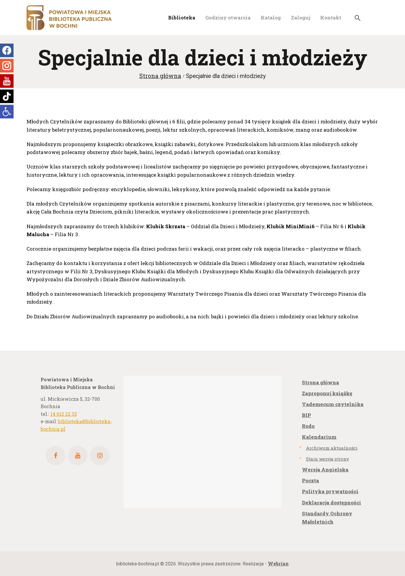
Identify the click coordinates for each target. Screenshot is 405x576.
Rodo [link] (308, 426)
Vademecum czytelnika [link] (332, 404)
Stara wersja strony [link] (327, 459)
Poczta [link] (310, 480)
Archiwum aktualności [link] (332, 448)
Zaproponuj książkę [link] (327, 393)
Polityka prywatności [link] (330, 491)
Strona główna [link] (160, 76)
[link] (7, 111)
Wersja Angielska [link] (325, 469)
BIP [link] (306, 415)
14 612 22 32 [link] (63, 414)
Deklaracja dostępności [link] (331, 502)
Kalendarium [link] (319, 436)
